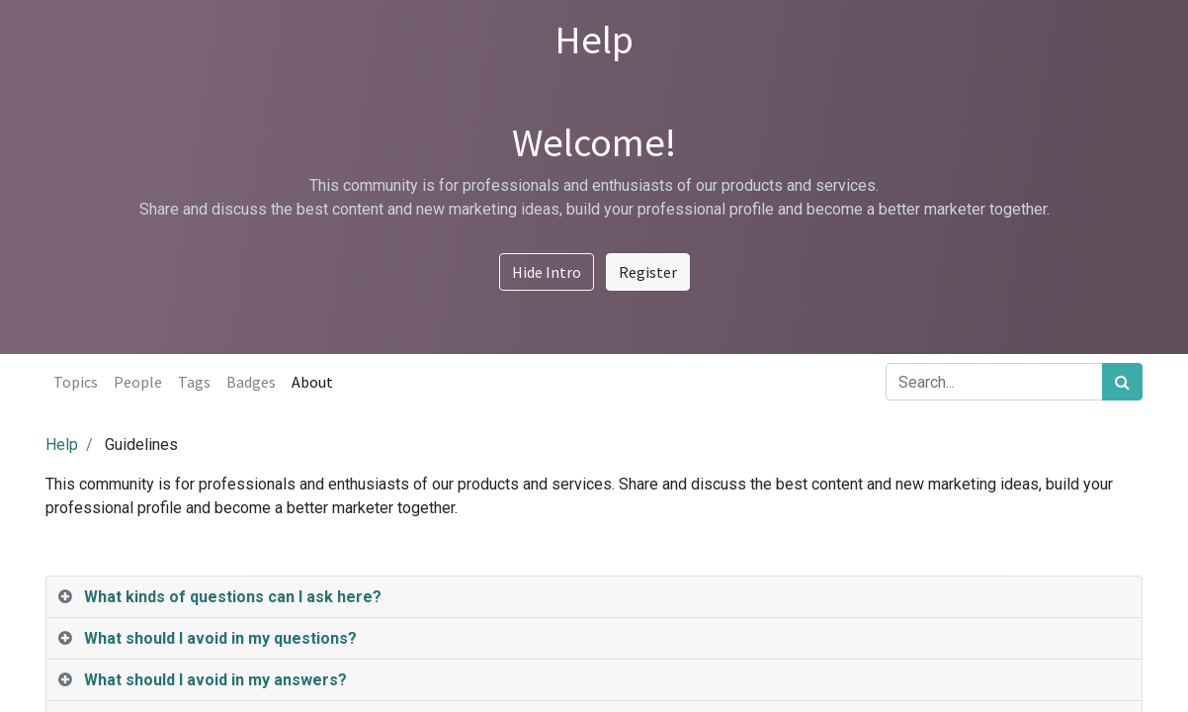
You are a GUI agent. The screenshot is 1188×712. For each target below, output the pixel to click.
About (312, 382)
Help (61, 444)
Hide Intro (546, 272)
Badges (251, 382)
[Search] (1122, 381)
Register (648, 272)
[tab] (594, 597)
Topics (75, 382)
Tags (194, 382)
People (138, 382)
